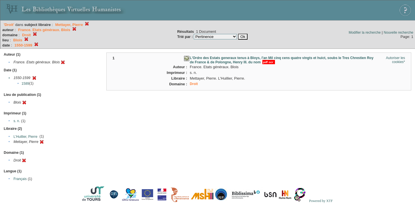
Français (20, 179)
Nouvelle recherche (398, 33)
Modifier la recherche (365, 33)
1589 (25, 84)
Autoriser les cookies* (395, 60)
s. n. (16, 121)
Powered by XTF (321, 201)
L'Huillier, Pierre (25, 137)
